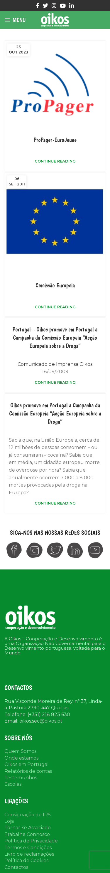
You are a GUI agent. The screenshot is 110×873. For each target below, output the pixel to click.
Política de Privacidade (31, 841)
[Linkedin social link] (71, 5)
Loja (9, 821)
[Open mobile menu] (14, 20)
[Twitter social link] (45, 5)
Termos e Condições (28, 847)
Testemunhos (20, 777)
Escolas (12, 784)
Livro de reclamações (29, 854)
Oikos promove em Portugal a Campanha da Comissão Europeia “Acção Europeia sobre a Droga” (55, 413)
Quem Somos (20, 751)
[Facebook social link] (37, 5)
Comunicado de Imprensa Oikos (55, 364)
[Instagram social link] (54, 5)
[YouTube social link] (62, 5)
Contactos (16, 867)
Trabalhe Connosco (27, 834)
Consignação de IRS (27, 814)
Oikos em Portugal (26, 764)
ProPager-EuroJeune (55, 139)
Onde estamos (21, 758)
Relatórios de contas (28, 771)
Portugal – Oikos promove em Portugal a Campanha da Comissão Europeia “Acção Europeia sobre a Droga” (55, 337)
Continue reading (55, 161)
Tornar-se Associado (27, 827)
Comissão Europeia (55, 285)
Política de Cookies (26, 860)
